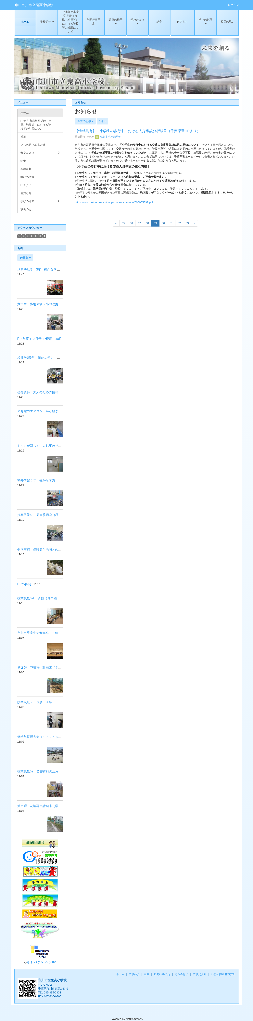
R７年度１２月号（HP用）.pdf (39, 338)
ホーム (120, 974)
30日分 (25, 257)
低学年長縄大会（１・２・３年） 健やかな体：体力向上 (58, 736)
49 (155, 223)
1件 (102, 121)
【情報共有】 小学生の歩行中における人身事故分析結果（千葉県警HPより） (139, 131)
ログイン (233, 4)
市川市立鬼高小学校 (37, 5)
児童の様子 (181, 974)
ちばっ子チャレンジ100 (41, 962)
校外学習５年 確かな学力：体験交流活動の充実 (52, 480)
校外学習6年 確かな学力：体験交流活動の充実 (51, 357)
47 (139, 223)
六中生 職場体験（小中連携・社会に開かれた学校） (55, 304)
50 (163, 223)
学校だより (200, 974)
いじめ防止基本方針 (223, 974)
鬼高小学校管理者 (108, 136)
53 (187, 223)
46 (131, 223)
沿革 (146, 974)
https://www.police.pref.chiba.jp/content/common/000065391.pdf (114, 202)
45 (123, 223)
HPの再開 (24, 584)
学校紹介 (134, 974)
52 (179, 223)
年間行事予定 (162, 974)
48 (147, 223)
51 (171, 223)
